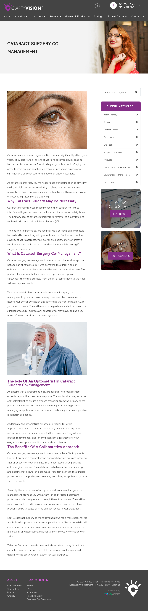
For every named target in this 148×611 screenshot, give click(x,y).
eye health (110, 145)
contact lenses (113, 130)
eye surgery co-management (119, 168)
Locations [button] (38, 16)
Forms (30, 585)
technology (110, 183)
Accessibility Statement (81, 584)
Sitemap (116, 584)
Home (7, 16)
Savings (98, 16)
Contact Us (137, 16)
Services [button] (55, 16)
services (109, 122)
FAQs (29, 588)
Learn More (120, 215)
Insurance (32, 592)
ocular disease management (119, 176)
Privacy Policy (102, 584)
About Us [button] (21, 16)
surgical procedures (114, 153)
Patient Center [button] (116, 16)
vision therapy (112, 114)
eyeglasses (110, 137)
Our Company (14, 585)
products (109, 160)
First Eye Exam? (35, 595)
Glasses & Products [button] (77, 16)
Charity (11, 595)
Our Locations (121, 257)
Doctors (11, 592)
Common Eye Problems (39, 599)
